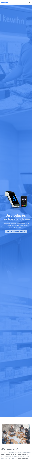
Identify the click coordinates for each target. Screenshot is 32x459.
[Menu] (29, 2)
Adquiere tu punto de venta (16, 231)
